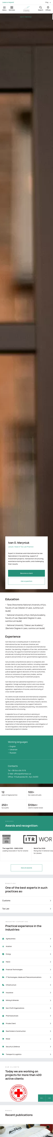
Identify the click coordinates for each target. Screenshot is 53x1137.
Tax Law (5, 908)
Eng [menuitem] (46, 2)
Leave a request (8, 2)
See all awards (26, 868)
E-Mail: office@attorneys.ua (19, 773)
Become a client (26, 573)
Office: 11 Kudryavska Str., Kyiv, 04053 (23, 777)
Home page (9, 17)
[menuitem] (47, 2)
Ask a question (26, 581)
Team (17, 17)
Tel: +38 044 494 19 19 (17, 770)
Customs (6, 900)
